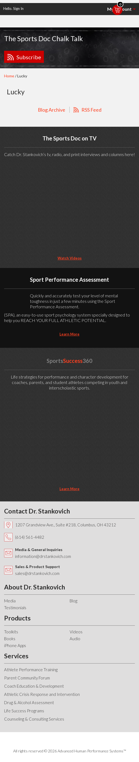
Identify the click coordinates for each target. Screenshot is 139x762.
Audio (75, 638)
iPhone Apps (15, 645)
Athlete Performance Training (31, 669)
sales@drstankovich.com (37, 573)
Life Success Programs (24, 710)
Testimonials (15, 607)
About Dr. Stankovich (34, 587)
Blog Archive (51, 110)
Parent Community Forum (27, 677)
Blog (73, 600)
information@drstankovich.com (43, 556)
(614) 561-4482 (29, 537)
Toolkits (11, 631)
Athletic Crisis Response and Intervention (42, 694)
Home (9, 76)
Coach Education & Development (34, 686)
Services (16, 656)
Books (9, 638)
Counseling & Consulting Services (34, 718)
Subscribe (28, 57)
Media (10, 600)
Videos (76, 631)
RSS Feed (91, 110)
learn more (69, 334)
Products (17, 618)
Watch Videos (70, 258)
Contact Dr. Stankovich (37, 511)
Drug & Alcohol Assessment (29, 702)
